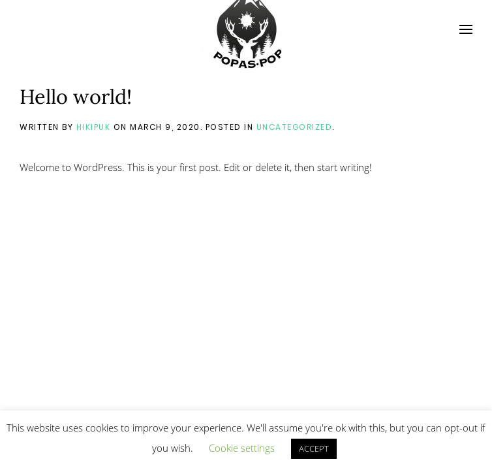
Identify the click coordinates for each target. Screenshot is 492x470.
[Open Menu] (465, 29)
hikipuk (93, 127)
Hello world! (76, 96)
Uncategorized (294, 127)
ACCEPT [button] (314, 448)
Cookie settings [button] (242, 447)
